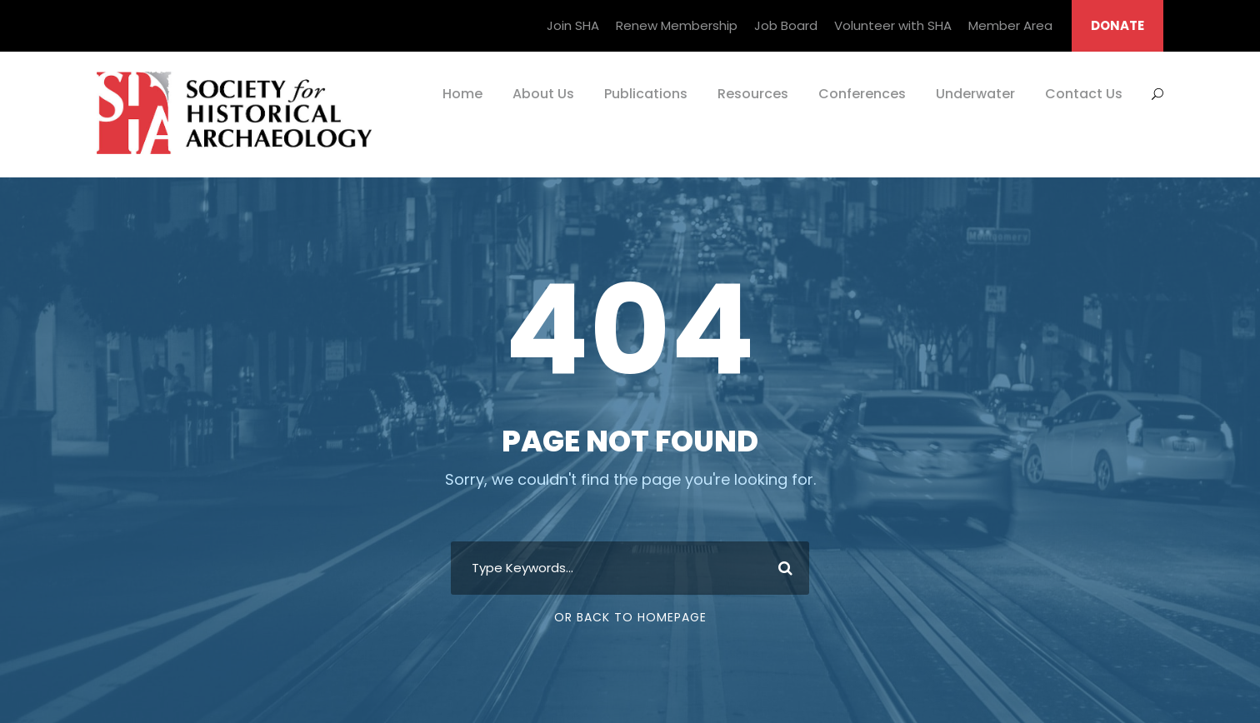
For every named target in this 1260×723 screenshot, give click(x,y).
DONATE (1117, 25)
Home (462, 93)
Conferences (862, 93)
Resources (753, 93)
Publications (646, 93)
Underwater (975, 93)
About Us (543, 93)
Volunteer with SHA (893, 25)
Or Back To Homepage (630, 617)
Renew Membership (677, 25)
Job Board (786, 25)
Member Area (1010, 25)
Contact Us (1083, 93)
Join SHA (573, 25)
